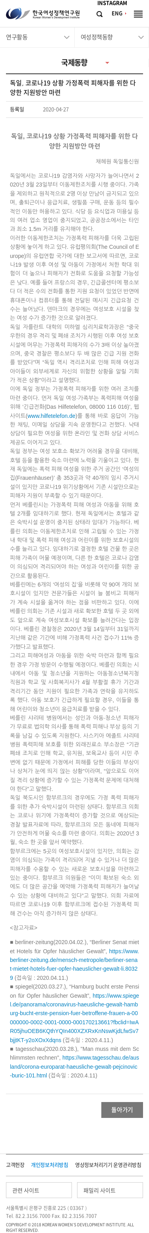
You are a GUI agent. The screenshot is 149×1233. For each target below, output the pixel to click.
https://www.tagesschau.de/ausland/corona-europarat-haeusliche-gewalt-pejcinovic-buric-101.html (74, 1066)
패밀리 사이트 (99, 1190)
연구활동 (16, 37)
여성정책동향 (97, 37)
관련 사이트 (25, 1190)
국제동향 (74, 62)
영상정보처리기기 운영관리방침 (108, 1165)
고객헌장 (15, 1165)
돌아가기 (122, 1110)
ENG (117, 13)
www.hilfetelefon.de (51, 416)
